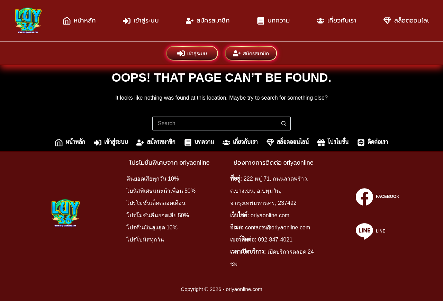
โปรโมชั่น (333, 142)
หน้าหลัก (79, 21)
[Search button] (284, 123)
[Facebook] (377, 197)
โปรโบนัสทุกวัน (145, 240)
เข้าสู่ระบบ (141, 21)
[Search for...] (214, 123)
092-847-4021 (275, 240)
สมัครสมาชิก (208, 21)
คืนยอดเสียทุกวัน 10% (152, 179)
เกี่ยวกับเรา (336, 21)
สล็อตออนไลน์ (287, 142)
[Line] (377, 231)
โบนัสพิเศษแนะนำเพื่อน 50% (161, 191)
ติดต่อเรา (372, 142)
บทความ (273, 21)
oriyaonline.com (270, 215)
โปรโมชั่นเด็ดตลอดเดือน (156, 203)
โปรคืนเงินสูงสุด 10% (152, 227)
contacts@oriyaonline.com (277, 227)
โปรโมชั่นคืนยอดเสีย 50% (157, 215)
